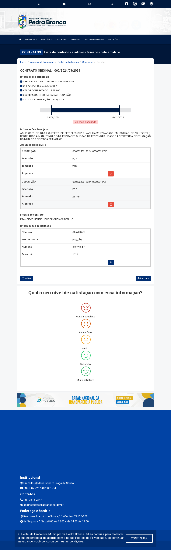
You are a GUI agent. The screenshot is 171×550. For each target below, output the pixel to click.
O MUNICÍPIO (46, 39)
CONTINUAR (139, 538)
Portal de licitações (68, 62)
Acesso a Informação (42, 62)
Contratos (87, 62)
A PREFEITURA (31, 39)
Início (23, 62)
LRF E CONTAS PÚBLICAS (94, 39)
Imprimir (143, 278)
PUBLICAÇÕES (113, 39)
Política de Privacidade (90, 538)
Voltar (26, 278)
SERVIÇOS (75, 39)
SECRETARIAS (61, 39)
